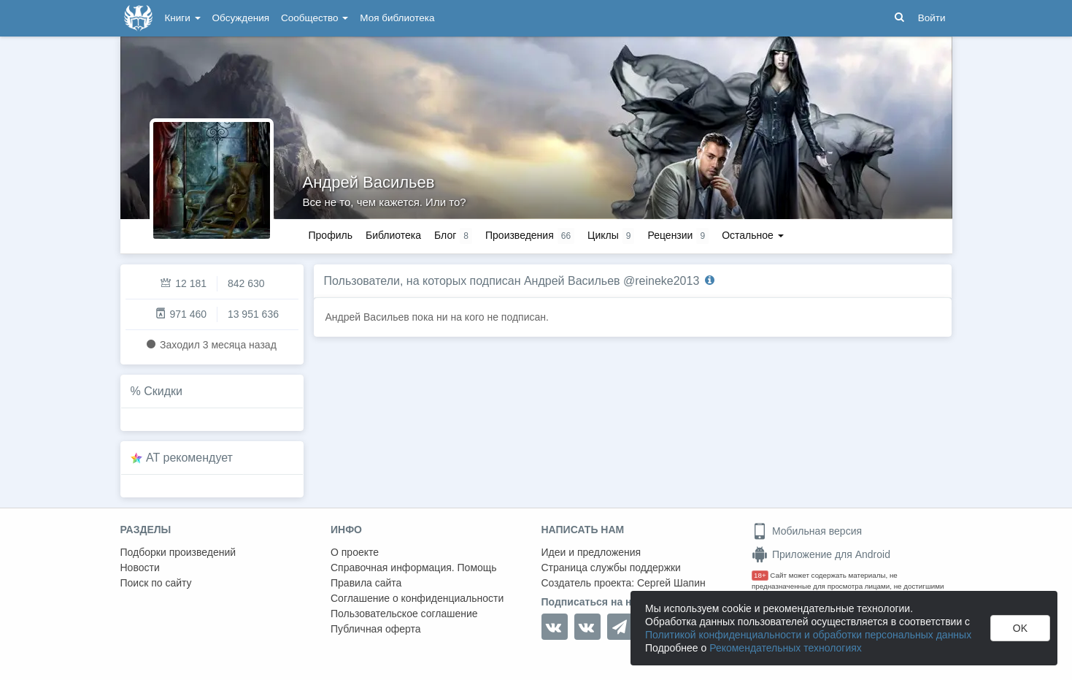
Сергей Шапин (671, 583)
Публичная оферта (376, 629)
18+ (760, 575)
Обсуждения (240, 17)
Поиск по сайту (156, 583)
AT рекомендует (189, 457)
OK (1020, 628)
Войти (932, 17)
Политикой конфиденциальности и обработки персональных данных (808, 635)
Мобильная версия (807, 531)
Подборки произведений (178, 552)
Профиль (330, 235)
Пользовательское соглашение (404, 613)
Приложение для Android (821, 554)
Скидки (163, 391)
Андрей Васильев (369, 182)
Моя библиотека (397, 17)
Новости (140, 567)
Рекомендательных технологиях (785, 648)
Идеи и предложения (591, 552)
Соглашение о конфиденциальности (417, 598)
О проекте (355, 552)
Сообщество (314, 17)
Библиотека (393, 235)
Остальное (753, 235)
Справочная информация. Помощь (414, 567)
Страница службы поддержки (611, 567)
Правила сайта (366, 583)
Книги (183, 17)
